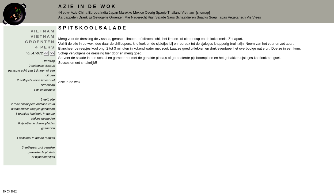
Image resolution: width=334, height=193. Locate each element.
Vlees (256, 17)
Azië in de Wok (87, 6)
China (82, 12)
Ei (90, 17)
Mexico (138, 12)
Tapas (222, 17)
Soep (213, 17)
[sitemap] (203, 12)
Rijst (151, 17)
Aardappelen (68, 17)
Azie (74, 12)
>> (52, 53)
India (104, 12)
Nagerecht (139, 17)
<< (46, 53)
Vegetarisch (237, 17)
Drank (83, 17)
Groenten (116, 17)
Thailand (174, 12)
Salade (160, 17)
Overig (150, 12)
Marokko (125, 12)
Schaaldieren (186, 17)
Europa (93, 12)
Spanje (161, 12)
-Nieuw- (64, 12)
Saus (171, 17)
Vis (249, 17)
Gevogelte (100, 17)
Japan (113, 12)
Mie (127, 17)
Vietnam (187, 12)
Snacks (202, 17)
